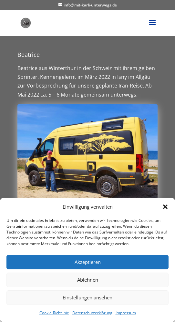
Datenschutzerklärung (92, 313)
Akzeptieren (88, 262)
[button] (165, 206)
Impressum (126, 313)
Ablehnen (87, 279)
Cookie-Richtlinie (54, 313)
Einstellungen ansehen (87, 297)
